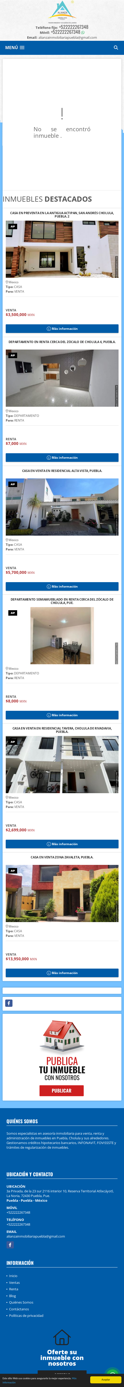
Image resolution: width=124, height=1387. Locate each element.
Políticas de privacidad (26, 1315)
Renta (13, 1289)
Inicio (13, 1275)
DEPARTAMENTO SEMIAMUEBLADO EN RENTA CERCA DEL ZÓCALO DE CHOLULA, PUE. (62, 601)
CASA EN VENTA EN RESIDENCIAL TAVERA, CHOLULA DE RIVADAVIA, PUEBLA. (62, 730)
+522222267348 (73, 26)
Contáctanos (19, 1309)
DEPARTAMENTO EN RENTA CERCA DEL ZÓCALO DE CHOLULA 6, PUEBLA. (62, 342)
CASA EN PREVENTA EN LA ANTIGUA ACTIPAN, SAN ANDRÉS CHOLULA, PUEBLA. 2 (62, 214)
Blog (12, 1295)
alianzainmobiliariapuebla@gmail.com (35, 1236)
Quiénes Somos (21, 1302)
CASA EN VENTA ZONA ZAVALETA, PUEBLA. (62, 857)
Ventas (14, 1282)
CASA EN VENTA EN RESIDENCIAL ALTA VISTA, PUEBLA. (62, 471)
